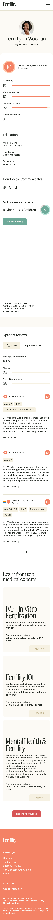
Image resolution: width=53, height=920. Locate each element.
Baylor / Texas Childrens (26, 44)
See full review (10, 437)
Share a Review (12, 865)
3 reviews (23, 68)
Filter (14, 345)
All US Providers (11, 903)
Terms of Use (9, 898)
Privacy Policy (25, 898)
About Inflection (12, 889)
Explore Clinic (14, 221)
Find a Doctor (11, 862)
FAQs (6, 873)
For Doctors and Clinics (17, 869)
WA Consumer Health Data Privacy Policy (23, 901)
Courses (8, 858)
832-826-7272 (11, 311)
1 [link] (26, 552)
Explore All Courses (26, 813)
